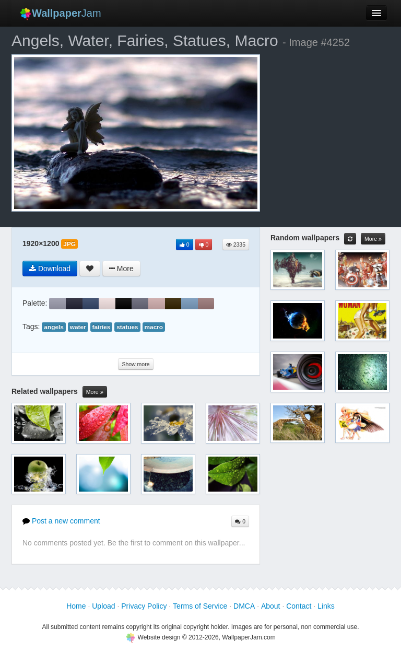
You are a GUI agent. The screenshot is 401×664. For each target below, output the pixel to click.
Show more (135, 364)
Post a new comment (61, 521)
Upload (103, 606)
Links (326, 606)
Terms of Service (200, 606)
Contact (298, 606)
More (94, 392)
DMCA (244, 606)
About (270, 606)
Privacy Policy (144, 606)
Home (76, 606)
